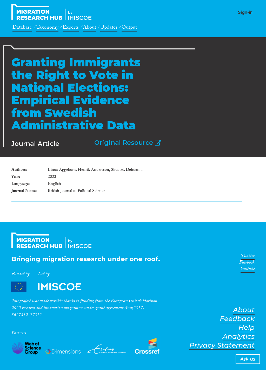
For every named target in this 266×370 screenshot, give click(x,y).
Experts (71, 28)
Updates (108, 28)
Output (129, 28)
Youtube (248, 270)
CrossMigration (53, 12)
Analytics (239, 337)
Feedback (237, 319)
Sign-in (245, 12)
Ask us (247, 359)
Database (22, 28)
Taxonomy (47, 28)
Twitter (248, 257)
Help (246, 328)
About (89, 28)
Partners (50, 286)
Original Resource (127, 142)
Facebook (247, 263)
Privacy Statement (222, 345)
